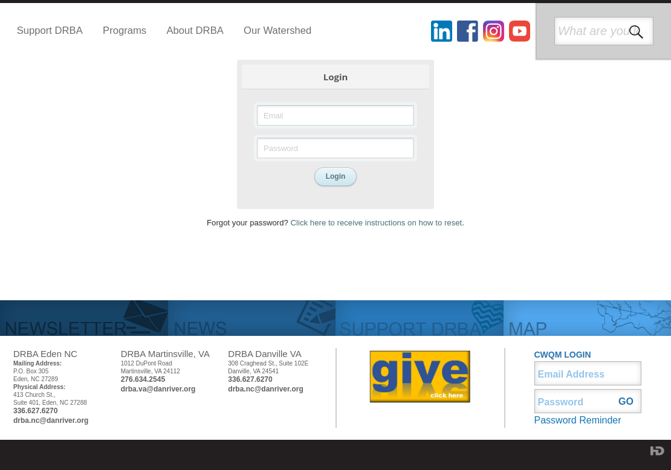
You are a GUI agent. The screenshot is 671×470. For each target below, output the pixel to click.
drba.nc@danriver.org (50, 420)
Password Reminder (577, 420)
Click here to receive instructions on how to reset (376, 222)
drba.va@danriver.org (158, 389)
